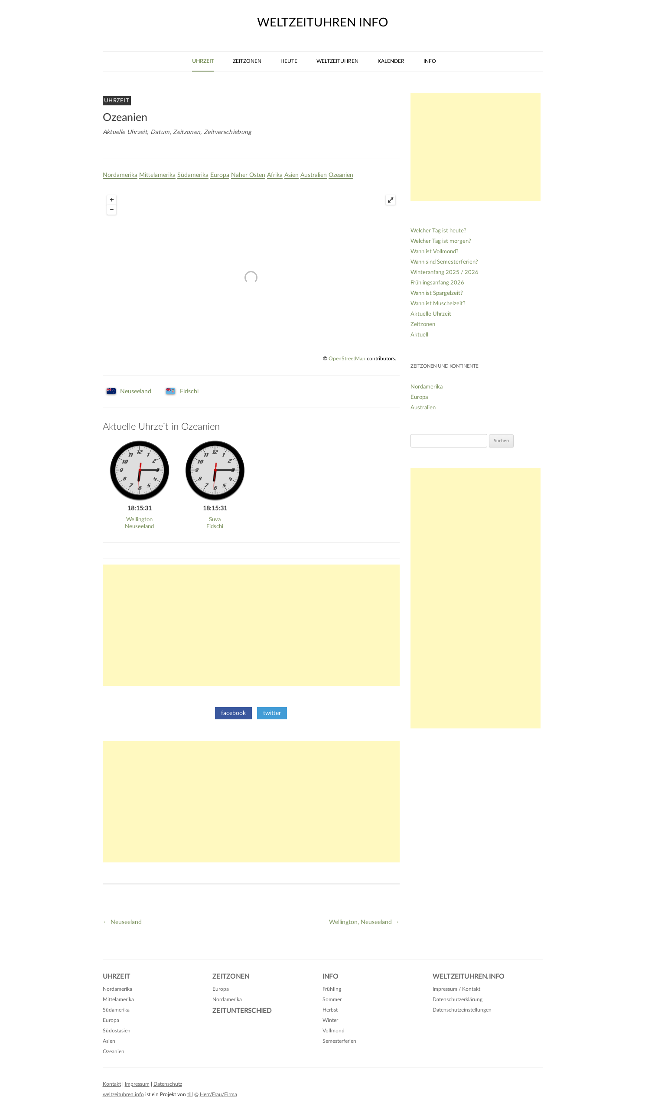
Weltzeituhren (337, 61)
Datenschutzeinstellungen (462, 1009)
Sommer (332, 999)
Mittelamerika (157, 175)
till (190, 1094)
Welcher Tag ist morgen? (440, 241)
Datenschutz (167, 1084)
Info (429, 61)
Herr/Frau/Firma (218, 1094)
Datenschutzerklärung (457, 999)
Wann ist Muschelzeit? (438, 304)
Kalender (391, 61)
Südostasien (116, 1030)
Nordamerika (120, 175)
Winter (330, 1020)
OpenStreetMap (347, 358)
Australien (313, 175)
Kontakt (112, 1084)
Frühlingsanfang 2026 (437, 283)
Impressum (137, 1084)
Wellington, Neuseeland (364, 922)
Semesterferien (339, 1041)
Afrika (275, 175)
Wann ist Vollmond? (434, 252)
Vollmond (333, 1030)
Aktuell (419, 335)
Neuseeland (135, 391)
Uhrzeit (203, 61)
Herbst (330, 1009)
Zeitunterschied (241, 1011)
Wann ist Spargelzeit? (436, 293)
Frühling (331, 989)
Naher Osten (248, 175)
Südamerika (192, 175)
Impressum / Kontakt (456, 989)
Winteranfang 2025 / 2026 (444, 272)
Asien (291, 175)
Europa (219, 175)
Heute (288, 61)
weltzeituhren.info (123, 1094)
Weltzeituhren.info (469, 976)
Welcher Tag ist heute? (438, 231)
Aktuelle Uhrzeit (430, 314)
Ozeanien (341, 175)
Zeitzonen (247, 61)
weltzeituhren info (322, 22)
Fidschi (189, 391)
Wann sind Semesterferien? (444, 262)
